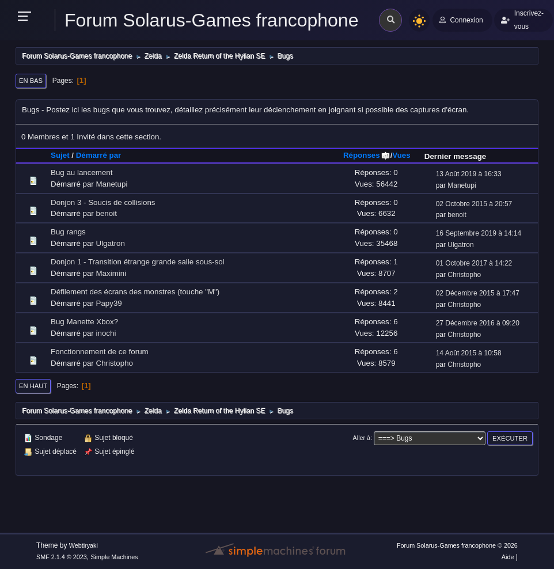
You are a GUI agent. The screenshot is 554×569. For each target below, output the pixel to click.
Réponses (366, 155)
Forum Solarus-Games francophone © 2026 (457, 545)
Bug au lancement (81, 172)
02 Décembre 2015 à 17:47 (477, 293)
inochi (106, 333)
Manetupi (112, 184)
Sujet (60, 155)
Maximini (111, 273)
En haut (33, 385)
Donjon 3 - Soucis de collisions (103, 202)
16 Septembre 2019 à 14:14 (479, 233)
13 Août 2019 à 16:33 (469, 174)
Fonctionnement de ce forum (100, 351)
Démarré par (99, 155)
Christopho (464, 275)
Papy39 (109, 303)
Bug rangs (68, 231)
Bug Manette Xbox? (84, 321)
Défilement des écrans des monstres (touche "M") (135, 291)
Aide (508, 556)
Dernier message (455, 156)
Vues (401, 155)
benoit (106, 213)
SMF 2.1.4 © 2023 (61, 556)
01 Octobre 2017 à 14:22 (474, 263)
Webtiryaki (83, 545)
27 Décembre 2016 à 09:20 (477, 323)
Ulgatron (110, 243)
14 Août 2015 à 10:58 (469, 353)
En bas (31, 80)
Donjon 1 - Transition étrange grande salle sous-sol (138, 261)
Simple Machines (114, 556)
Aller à (362, 437)
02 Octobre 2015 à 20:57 (474, 204)
